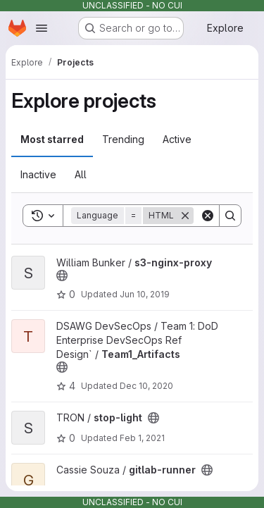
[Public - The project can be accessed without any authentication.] (62, 275)
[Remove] (185, 215)
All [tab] (81, 174)
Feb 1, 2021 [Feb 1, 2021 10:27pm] (142, 438)
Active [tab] (177, 139)
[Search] (230, 215)
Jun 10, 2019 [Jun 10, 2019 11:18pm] (145, 294)
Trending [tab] (123, 139)
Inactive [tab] (38, 174)
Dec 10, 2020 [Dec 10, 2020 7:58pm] (146, 385)
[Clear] (207, 215)
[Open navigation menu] (41, 28)
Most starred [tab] (52, 139)
